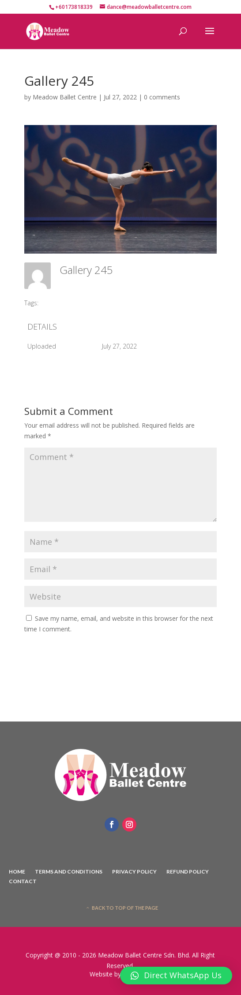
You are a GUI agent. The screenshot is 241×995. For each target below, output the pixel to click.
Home (17, 872)
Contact (23, 881)
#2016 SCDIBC (65, 303)
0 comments (162, 97)
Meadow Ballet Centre (65, 97)
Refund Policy (187, 872)
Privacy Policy (134, 872)
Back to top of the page (125, 908)
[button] (176, 975)
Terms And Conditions (68, 872)
